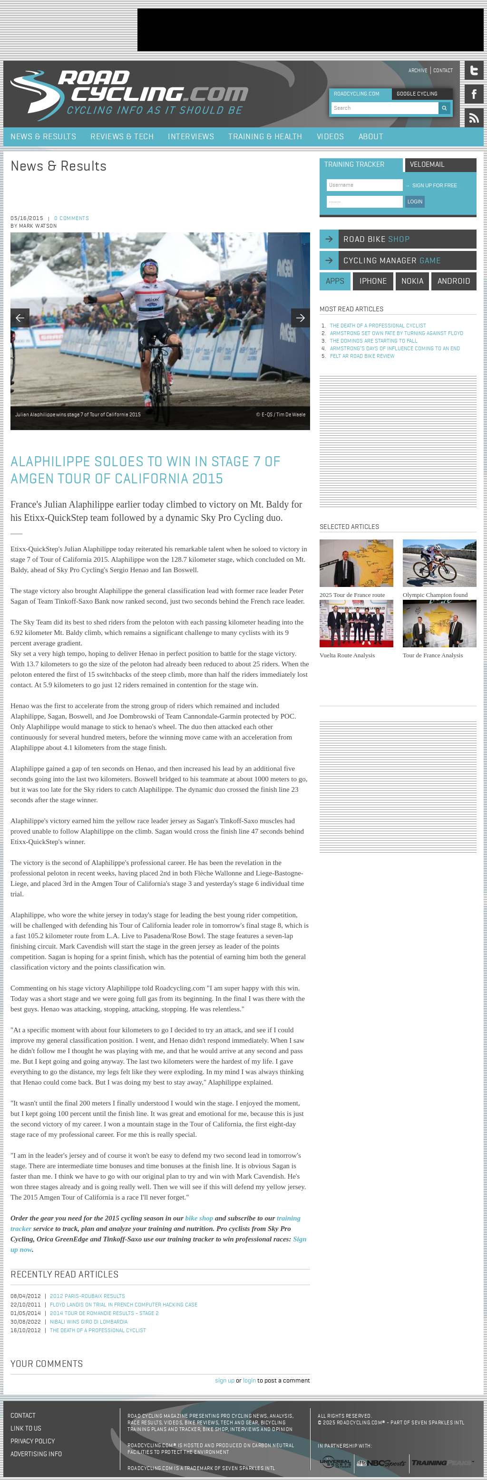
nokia (412, 281)
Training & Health (265, 137)
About (371, 137)
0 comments (71, 218)
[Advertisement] (310, 30)
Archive (418, 70)
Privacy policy (32, 1441)
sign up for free (431, 185)
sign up (224, 1380)
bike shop (200, 1218)
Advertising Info (36, 1454)
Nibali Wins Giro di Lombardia (88, 1322)
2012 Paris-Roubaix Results (87, 1296)
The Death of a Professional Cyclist (98, 1331)
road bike (376, 239)
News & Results (43, 137)
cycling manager (392, 261)
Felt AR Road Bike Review (362, 356)
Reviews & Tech (122, 137)
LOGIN (415, 201)
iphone (373, 281)
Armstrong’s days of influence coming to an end (395, 349)
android (454, 281)
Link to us (25, 1428)
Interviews (191, 137)
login (249, 1380)
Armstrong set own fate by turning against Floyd (396, 333)
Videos (330, 137)
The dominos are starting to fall (374, 341)
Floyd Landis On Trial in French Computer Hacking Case (123, 1305)
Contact (443, 70)
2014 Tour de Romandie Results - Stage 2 (104, 1314)
